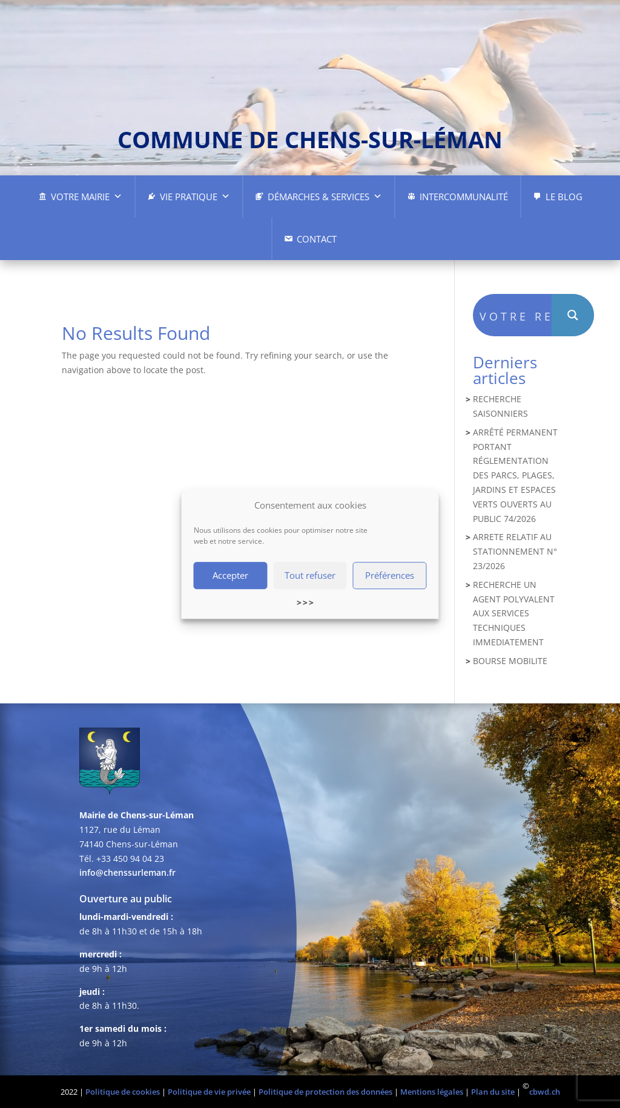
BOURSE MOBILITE (510, 660)
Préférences (389, 576)
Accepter (230, 576)
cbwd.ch (544, 1091)
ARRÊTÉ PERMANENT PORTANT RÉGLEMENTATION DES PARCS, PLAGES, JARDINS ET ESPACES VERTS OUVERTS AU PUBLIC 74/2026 (515, 475)
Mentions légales (431, 1091)
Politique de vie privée (209, 1091)
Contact (317, 239)
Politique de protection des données (325, 1091)
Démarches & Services (325, 196)
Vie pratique (195, 196)
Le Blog (564, 197)
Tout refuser (310, 576)
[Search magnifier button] (573, 315)
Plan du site (493, 1091)
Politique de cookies (122, 1091)
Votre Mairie (86, 196)
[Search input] (516, 315)
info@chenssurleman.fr (127, 872)
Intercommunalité (464, 197)
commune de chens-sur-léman (310, 139)
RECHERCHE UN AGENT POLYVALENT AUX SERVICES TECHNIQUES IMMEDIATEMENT (514, 613)
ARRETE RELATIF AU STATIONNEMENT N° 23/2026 (515, 551)
